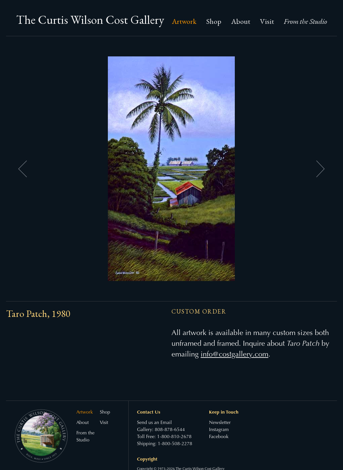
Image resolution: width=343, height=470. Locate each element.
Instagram (219, 430)
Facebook (218, 437)
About (240, 21)
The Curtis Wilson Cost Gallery (90, 20)
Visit (267, 21)
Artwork (184, 21)
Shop (213, 21)
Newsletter (220, 423)
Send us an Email (154, 423)
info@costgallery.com (234, 355)
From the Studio (305, 21)
